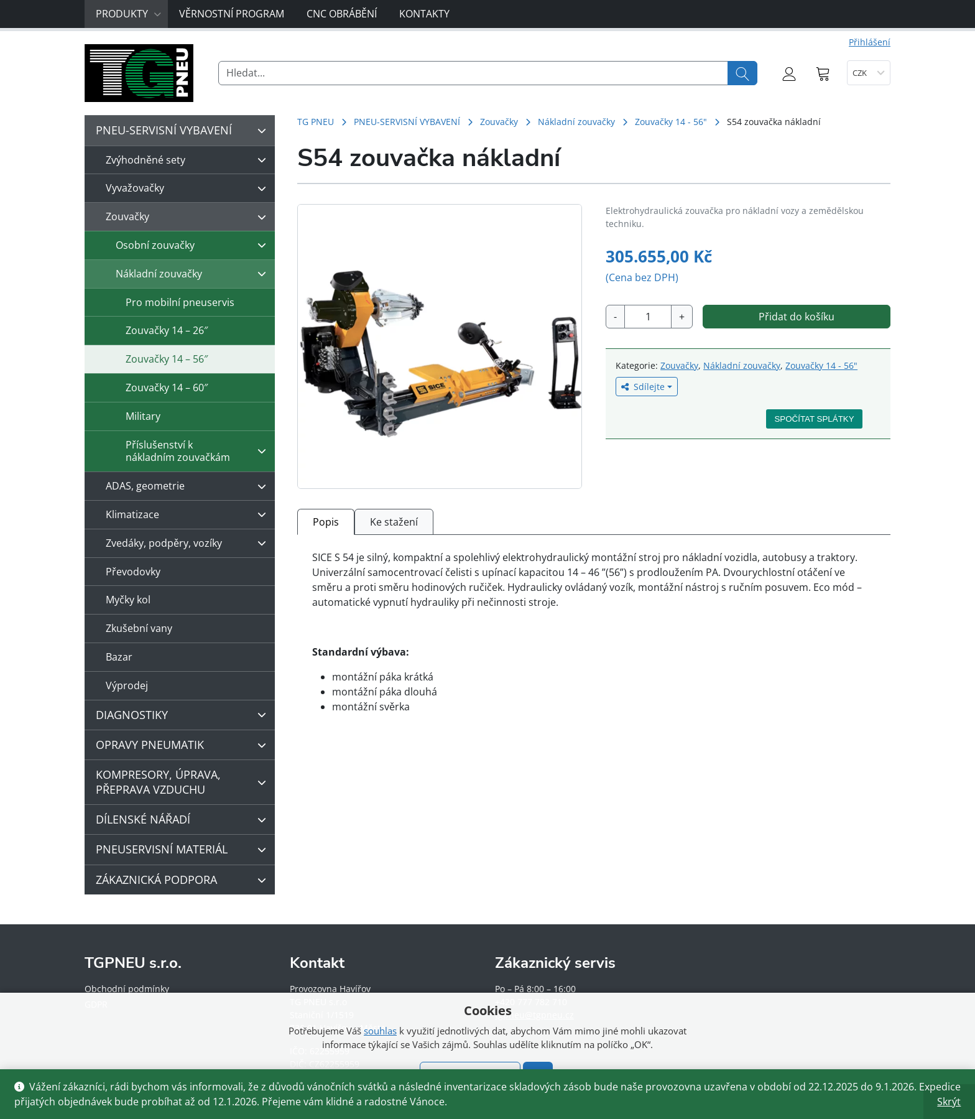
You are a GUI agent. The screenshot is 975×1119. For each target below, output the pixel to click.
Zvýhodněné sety (189, 159)
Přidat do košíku (796, 316)
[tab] (325, 521)
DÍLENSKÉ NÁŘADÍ (184, 819)
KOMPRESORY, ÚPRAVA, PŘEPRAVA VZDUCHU (184, 781)
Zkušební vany (139, 628)
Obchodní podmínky (127, 989)
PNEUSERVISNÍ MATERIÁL (184, 849)
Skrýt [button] (949, 1101)
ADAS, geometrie (189, 486)
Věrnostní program (231, 14)
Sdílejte (643, 386)
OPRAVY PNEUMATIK (184, 745)
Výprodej (127, 685)
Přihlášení (869, 42)
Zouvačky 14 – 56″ (167, 359)
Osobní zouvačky (194, 245)
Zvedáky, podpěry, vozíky (189, 543)
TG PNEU (315, 122)
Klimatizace (189, 514)
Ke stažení (394, 522)
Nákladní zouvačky (576, 122)
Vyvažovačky (189, 188)
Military (143, 416)
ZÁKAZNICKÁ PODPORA (184, 880)
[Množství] (648, 316)
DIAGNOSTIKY (184, 714)
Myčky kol (128, 599)
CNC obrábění (342, 14)
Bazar (119, 657)
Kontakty (424, 14)
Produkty (129, 14)
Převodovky (133, 571)
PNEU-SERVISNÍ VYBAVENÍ (407, 122)
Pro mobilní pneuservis (180, 302)
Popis (326, 522)
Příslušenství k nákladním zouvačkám (199, 451)
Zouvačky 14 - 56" (671, 122)
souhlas (380, 1030)
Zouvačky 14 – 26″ (167, 330)
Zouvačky (499, 122)
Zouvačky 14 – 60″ (167, 387)
